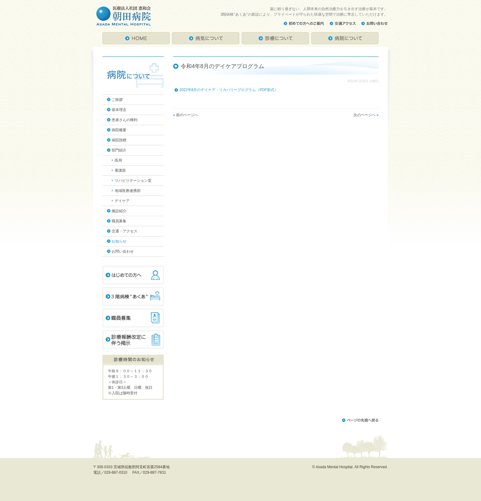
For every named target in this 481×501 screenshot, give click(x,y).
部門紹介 (119, 150)
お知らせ (119, 241)
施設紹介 (119, 211)
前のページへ (187, 115)
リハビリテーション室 (133, 180)
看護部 (120, 170)
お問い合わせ (123, 251)
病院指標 (119, 140)
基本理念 (119, 110)
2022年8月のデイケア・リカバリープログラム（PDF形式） (228, 90)
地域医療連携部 (127, 191)
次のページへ (364, 115)
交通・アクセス (124, 231)
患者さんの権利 (124, 120)
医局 (118, 160)
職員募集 (119, 221)
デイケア (122, 201)
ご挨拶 (117, 100)
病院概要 (119, 130)
